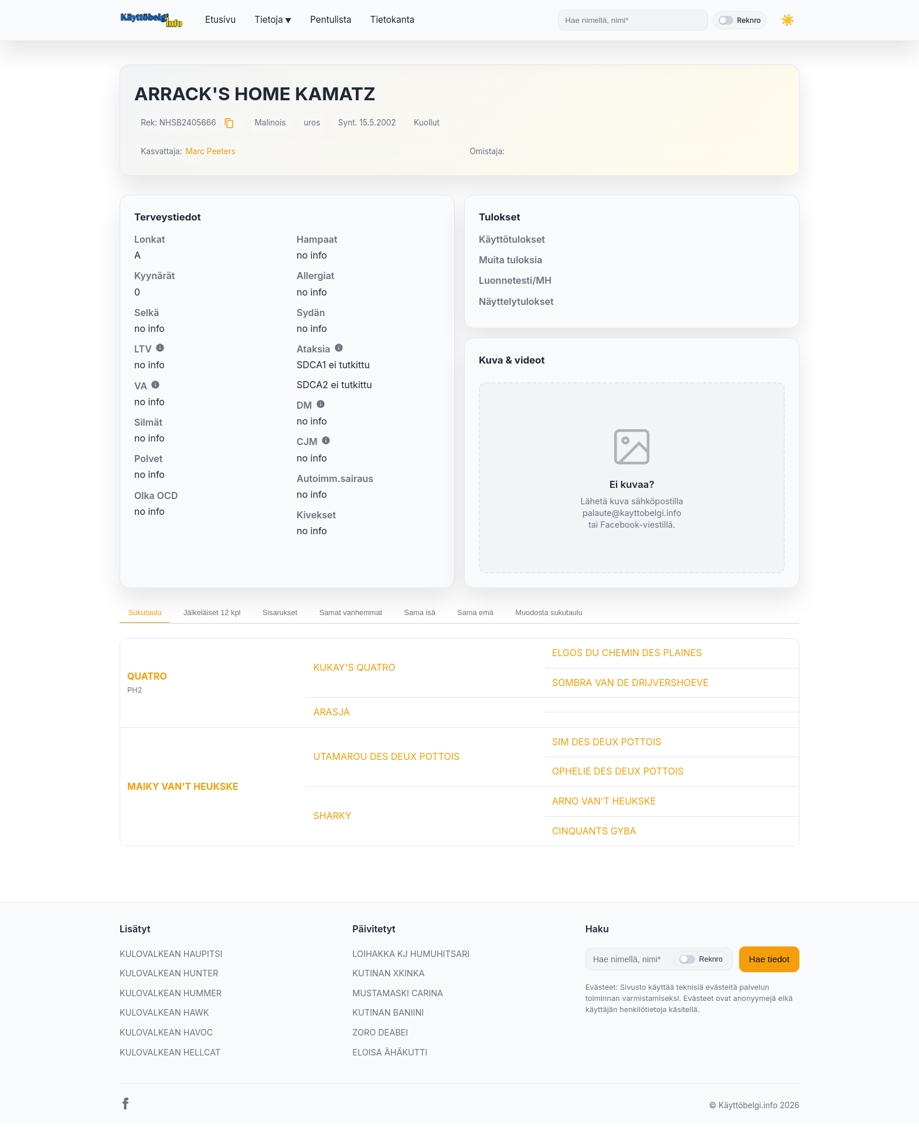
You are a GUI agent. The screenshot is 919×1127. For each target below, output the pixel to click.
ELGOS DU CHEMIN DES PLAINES (627, 656)
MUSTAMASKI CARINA (397, 997)
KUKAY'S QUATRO (355, 671)
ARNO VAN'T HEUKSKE (604, 804)
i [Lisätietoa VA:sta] (155, 384)
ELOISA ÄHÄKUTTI (389, 1056)
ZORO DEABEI (380, 1036)
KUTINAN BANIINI (388, 1016)
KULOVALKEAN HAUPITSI (171, 957)
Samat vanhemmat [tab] (392, 614)
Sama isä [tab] (473, 614)
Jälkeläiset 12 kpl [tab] (229, 614)
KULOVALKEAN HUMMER (171, 997)
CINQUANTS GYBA (594, 834)
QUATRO (147, 680)
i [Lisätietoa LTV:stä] (160, 347)
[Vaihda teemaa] (787, 20)
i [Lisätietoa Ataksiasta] (338, 347)
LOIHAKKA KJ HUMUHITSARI (410, 957)
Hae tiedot (769, 963)
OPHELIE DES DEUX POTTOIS (618, 775)
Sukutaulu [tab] (150, 614)
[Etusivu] (153, 20)
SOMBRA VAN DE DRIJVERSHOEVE (630, 686)
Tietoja (268, 19)
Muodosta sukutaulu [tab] (625, 614)
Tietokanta (392, 19)
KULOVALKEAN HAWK (164, 1016)
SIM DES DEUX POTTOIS (607, 745)
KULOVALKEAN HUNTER (169, 977)
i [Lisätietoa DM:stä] (320, 404)
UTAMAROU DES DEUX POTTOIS (387, 760)
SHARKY (333, 820)
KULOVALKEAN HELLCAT (170, 1056)
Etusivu (220, 19)
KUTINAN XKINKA (388, 977)
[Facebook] (125, 1110)
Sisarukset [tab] (309, 614)
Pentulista (330, 19)
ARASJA (332, 715)
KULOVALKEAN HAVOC (166, 1036)
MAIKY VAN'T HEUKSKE (183, 790)
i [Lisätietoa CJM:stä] (326, 440)
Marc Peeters (210, 151)
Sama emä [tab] (539, 614)
